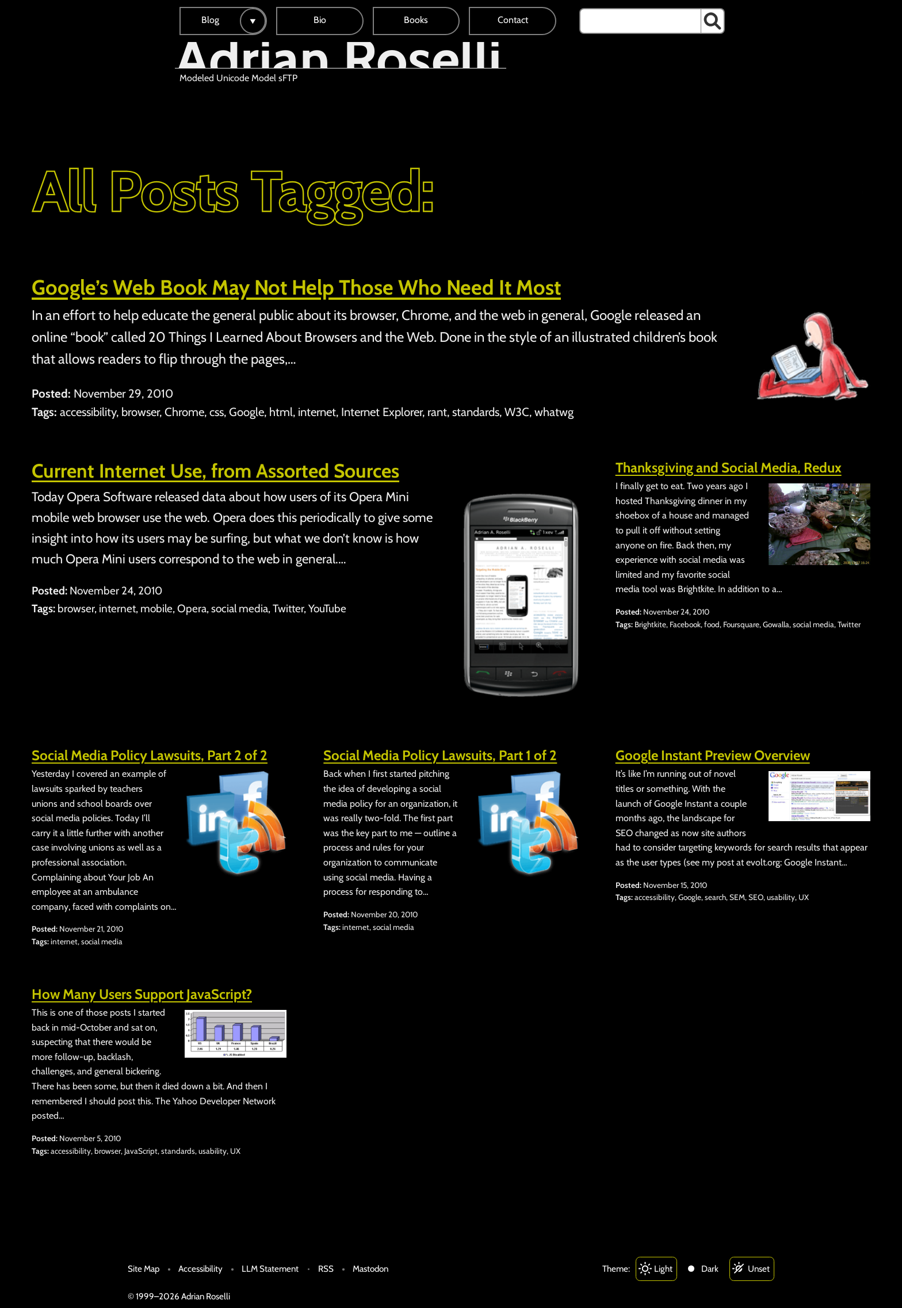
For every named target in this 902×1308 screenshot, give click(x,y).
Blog (210, 19)
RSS (326, 1268)
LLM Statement (270, 1268)
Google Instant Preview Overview (713, 755)
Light (663, 1268)
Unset (759, 1268)
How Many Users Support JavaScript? (142, 994)
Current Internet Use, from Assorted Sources (215, 470)
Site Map (143, 1268)
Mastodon (370, 1268)
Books (416, 19)
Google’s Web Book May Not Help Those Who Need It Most (296, 287)
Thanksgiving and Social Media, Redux (729, 467)
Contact (513, 19)
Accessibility (200, 1268)
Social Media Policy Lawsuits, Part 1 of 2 (440, 755)
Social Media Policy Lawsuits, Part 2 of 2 (149, 755)
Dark (709, 1268)
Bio (320, 19)
